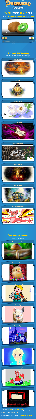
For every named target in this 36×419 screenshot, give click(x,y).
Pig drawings (18, 305)
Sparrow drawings (18, 143)
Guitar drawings (18, 122)
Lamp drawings (18, 80)
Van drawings (18, 326)
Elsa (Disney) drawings (18, 347)
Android (3, 412)
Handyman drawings (18, 284)
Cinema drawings (18, 389)
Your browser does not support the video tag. (18, 27)
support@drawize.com (26, 415)
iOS (7, 412)
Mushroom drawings (18, 242)
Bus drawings (18, 185)
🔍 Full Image (6, 41)
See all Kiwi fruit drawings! (27, 41)
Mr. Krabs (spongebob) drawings (18, 368)
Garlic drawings (18, 101)
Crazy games (14, 412)
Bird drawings (18, 59)
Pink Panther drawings (18, 206)
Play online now (19, 409)
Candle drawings (18, 164)
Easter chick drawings (18, 263)
